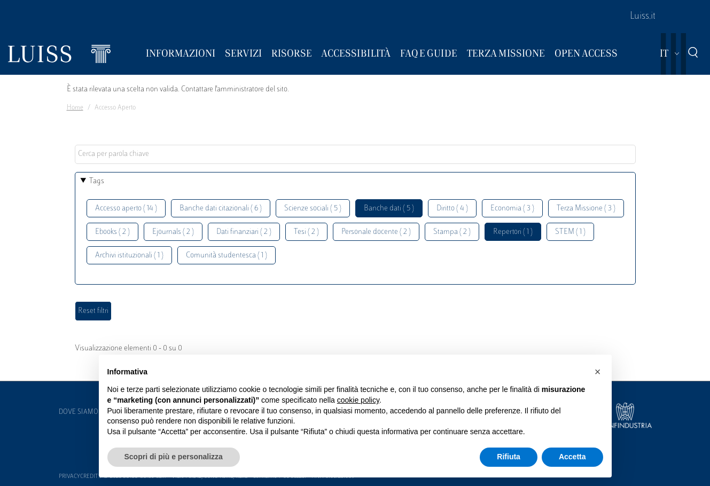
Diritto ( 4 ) (452, 209)
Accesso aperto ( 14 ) (126, 209)
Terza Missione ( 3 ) (586, 209)
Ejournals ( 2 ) (173, 232)
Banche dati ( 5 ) (389, 209)
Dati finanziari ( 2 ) (243, 232)
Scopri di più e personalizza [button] (173, 456)
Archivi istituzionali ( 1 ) (129, 256)
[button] (597, 371)
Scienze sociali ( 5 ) (312, 209)
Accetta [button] (572, 456)
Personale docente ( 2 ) (376, 232)
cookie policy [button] (358, 400)
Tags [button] (96, 181)
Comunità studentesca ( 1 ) (226, 256)
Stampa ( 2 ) (452, 232)
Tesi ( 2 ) (306, 232)
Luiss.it (643, 16)
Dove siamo (78, 412)
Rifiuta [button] (508, 456)
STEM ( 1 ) (570, 232)
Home (75, 108)
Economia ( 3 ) (512, 209)
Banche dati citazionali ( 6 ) (221, 209)
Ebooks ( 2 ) (112, 232)
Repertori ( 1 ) (513, 232)
